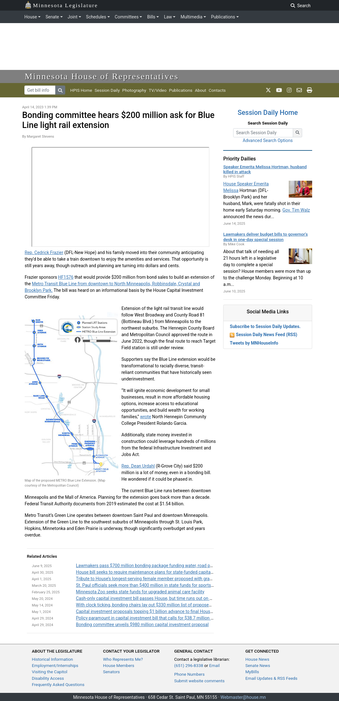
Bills (151, 16)
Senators (111, 671)
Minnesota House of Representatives (102, 76)
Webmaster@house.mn (243, 697)
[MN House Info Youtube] (278, 90)
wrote (145, 416)
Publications (223, 16)
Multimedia (191, 16)
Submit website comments (199, 680)
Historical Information (52, 659)
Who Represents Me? (123, 659)
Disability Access (48, 678)
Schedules (96, 16)
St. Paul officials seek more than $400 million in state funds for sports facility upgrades (160, 585)
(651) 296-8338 (188, 665)
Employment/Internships (55, 665)
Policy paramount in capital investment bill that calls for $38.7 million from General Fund (161, 617)
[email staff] (299, 90)
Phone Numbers (189, 674)
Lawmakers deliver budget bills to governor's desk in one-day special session (265, 237)
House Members (118, 665)
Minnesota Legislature (61, 4)
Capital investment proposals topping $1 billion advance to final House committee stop (160, 611)
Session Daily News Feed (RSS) (266, 334)
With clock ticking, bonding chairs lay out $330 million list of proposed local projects (157, 604)
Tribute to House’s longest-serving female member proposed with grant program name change (167, 578)
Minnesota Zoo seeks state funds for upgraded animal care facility (140, 591)
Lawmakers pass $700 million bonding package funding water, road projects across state (162, 565)
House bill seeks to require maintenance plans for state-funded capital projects (152, 572)
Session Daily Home (268, 112)
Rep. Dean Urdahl (138, 465)
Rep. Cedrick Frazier (44, 252)
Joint (72, 16)
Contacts (217, 90)
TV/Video (157, 90)
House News (257, 659)
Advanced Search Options (268, 140)
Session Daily (107, 90)
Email (214, 665)
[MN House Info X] (268, 90)
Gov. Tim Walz (296, 210)
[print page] (309, 90)
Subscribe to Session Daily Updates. (265, 326)
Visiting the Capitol (49, 671)
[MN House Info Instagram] (289, 90)
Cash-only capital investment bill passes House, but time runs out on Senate (149, 598)
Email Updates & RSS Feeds (271, 678)
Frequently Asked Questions (58, 684)
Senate (52, 16)
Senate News (257, 665)
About (200, 90)
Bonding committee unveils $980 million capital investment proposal (142, 624)
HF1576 (65, 277)
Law (168, 16)
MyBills (252, 671)
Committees (127, 16)
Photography (134, 90)
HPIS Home (81, 90)
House (30, 16)
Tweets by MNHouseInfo (254, 343)
